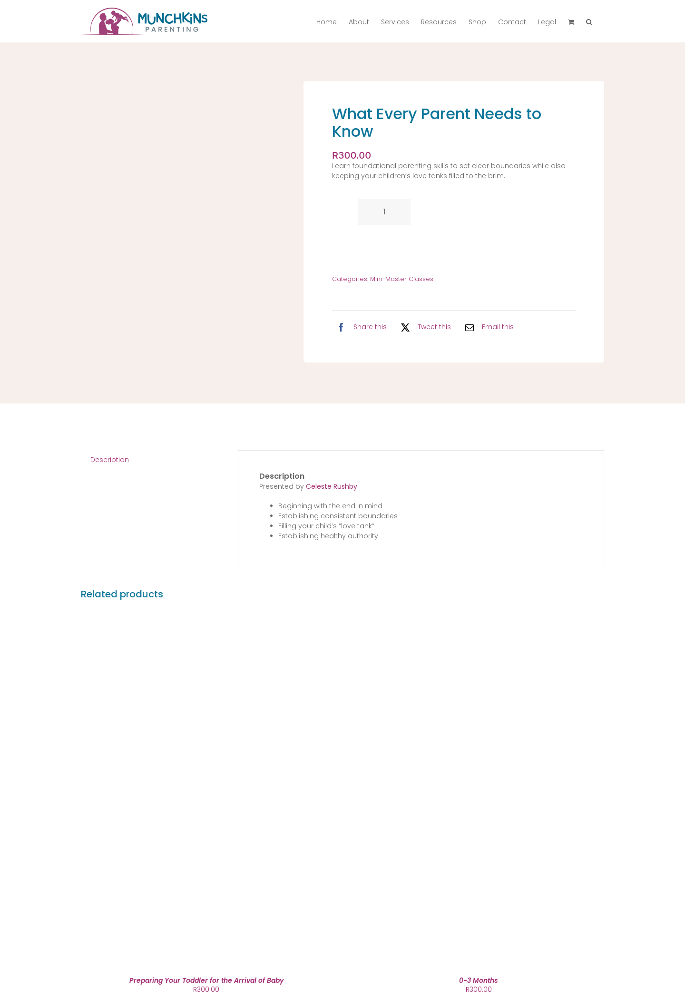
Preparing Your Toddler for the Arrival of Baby (206, 980)
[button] (589, 21)
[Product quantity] (384, 212)
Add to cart (376, 247)
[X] (423, 327)
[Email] (487, 327)
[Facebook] (359, 327)
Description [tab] (109, 459)
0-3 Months (478, 980)
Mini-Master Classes (401, 278)
